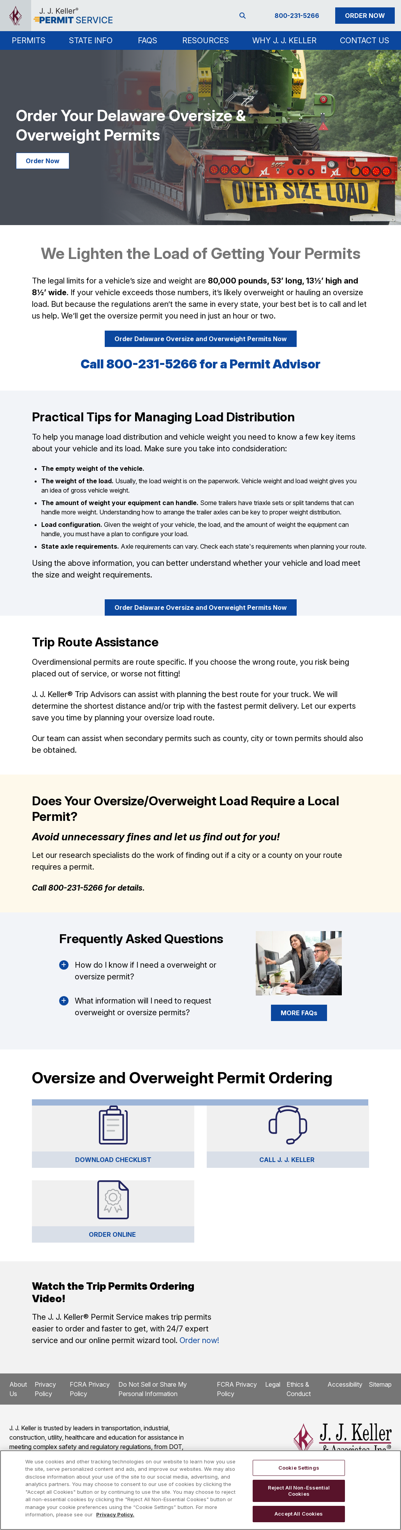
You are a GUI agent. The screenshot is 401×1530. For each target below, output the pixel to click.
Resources (205, 40)
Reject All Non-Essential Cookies (299, 1490)
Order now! (199, 1340)
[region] (200, 1490)
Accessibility (344, 1384)
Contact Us (364, 40)
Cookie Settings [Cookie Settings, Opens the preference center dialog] (298, 1468)
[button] (28, 40)
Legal (272, 1384)
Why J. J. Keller (284, 40)
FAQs (147, 40)
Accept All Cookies (298, 1514)
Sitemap (380, 1384)
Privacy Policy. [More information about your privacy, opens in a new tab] (115, 1514)
